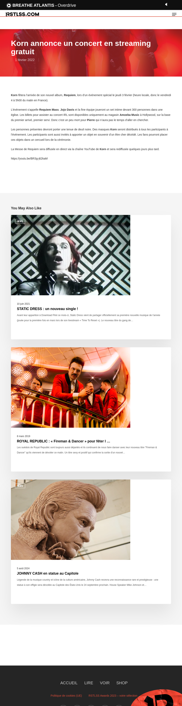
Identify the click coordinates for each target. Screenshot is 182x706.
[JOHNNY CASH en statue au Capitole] (91, 542)
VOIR (105, 683)
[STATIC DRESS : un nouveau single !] (91, 277)
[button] (174, 14)
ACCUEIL (69, 683)
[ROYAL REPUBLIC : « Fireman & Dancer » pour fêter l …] (91, 409)
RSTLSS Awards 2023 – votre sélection (113, 695)
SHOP (122, 683)
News (20, 221)
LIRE (88, 683)
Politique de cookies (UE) (66, 695)
